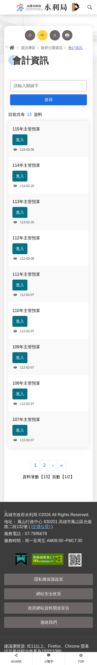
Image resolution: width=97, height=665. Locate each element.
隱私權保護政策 (48, 579)
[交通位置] (40, 526)
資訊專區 (28, 48)
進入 (20, 139)
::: (6, 47)
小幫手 (48, 661)
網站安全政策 (48, 594)
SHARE (16, 661)
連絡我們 (48, 622)
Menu (6, 7)
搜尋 (89, 7)
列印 (67, 35)
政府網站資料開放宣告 (48, 608)
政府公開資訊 (52, 48)
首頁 (11, 48)
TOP (81, 661)
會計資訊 (75, 48)
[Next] (53, 465)
